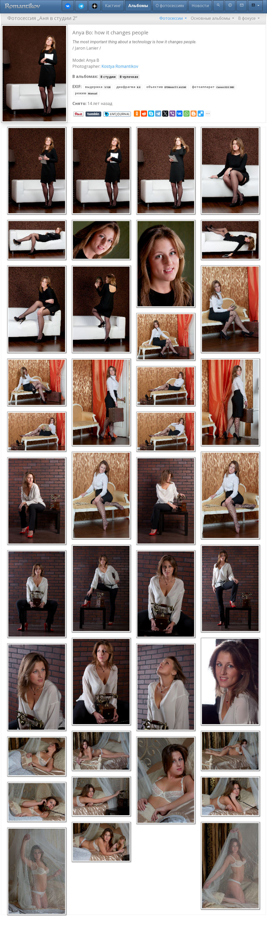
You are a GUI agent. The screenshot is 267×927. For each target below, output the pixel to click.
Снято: (79, 103)
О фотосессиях (170, 5)
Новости (200, 5)
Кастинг (113, 5)
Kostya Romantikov (119, 66)
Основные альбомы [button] (211, 18)
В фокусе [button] (247, 18)
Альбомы (138, 5)
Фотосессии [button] (171, 18)
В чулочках (129, 77)
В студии (108, 77)
